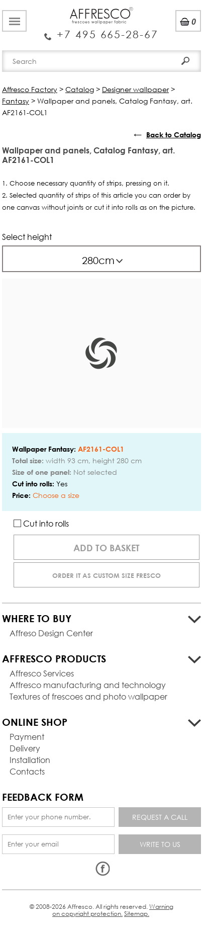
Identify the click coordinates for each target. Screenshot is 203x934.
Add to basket (106, 547)
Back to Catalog (173, 134)
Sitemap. (136, 913)
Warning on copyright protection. (112, 910)
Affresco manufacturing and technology (88, 685)
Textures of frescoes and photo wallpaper (88, 696)
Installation (30, 759)
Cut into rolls (41, 523)
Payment (27, 736)
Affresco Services (42, 673)
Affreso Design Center (51, 633)
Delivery (25, 748)
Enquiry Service (101, 30)
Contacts (27, 771)
